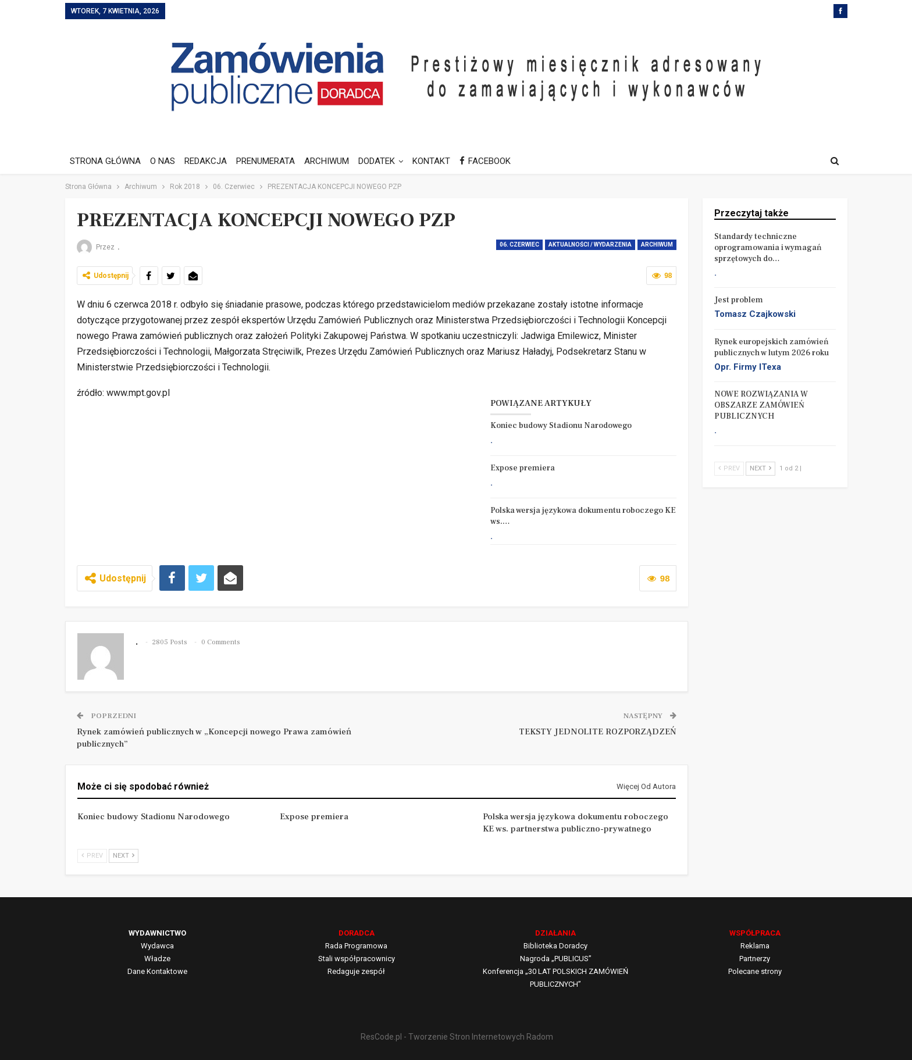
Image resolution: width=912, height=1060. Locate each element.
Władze (157, 958)
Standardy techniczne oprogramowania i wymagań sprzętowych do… (768, 247)
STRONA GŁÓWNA (105, 161)
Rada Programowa (356, 945)
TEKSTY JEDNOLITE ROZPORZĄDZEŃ (597, 731)
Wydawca (157, 945)
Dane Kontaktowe (157, 971)
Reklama (755, 945)
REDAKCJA (209, 161)
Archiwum (657, 244)
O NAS (164, 161)
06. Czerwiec (519, 244)
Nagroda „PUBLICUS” (556, 958)
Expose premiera (522, 468)
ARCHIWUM (333, 161)
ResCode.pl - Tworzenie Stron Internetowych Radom (457, 1036)
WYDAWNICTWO (157, 933)
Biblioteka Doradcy (555, 945)
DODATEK (385, 161)
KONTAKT (442, 161)
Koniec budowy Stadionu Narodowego (561, 425)
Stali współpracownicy (356, 958)
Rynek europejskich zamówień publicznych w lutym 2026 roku (771, 347)
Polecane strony (755, 971)
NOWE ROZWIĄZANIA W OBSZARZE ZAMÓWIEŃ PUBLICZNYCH (761, 405)
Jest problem (738, 300)
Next (123, 855)
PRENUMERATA (270, 161)
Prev (92, 855)
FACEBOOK (497, 161)
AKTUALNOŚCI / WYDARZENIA (590, 244)
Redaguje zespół (356, 971)
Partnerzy (754, 958)
